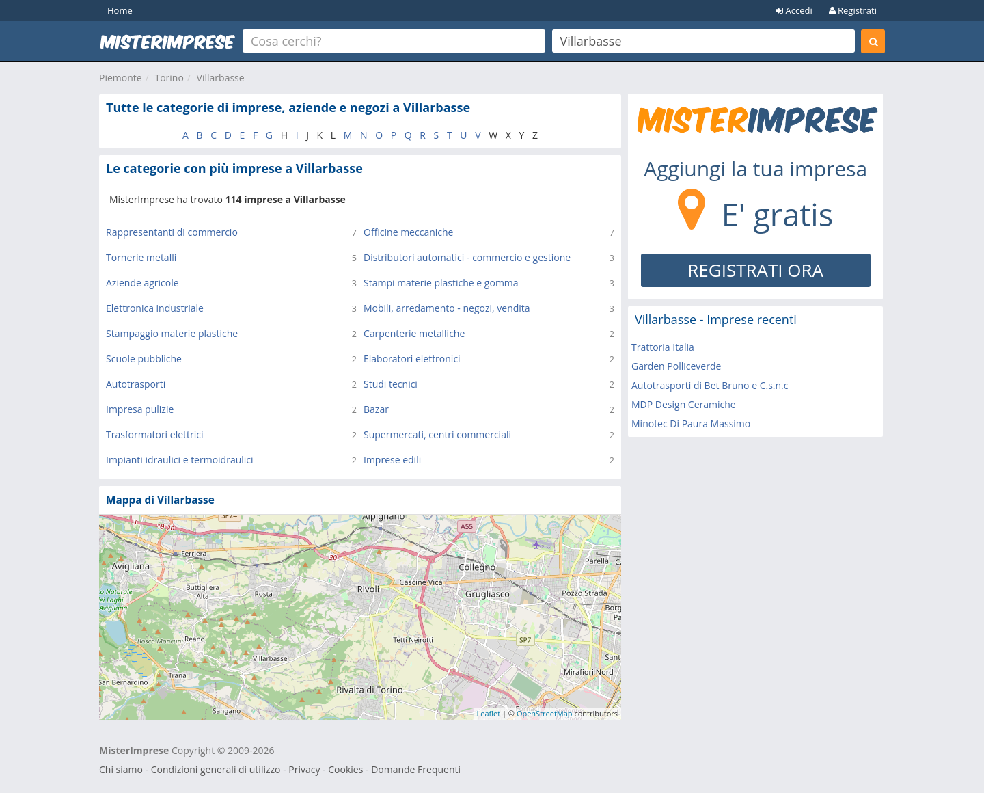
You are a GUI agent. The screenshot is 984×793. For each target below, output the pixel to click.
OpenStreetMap (545, 713)
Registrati (853, 10)
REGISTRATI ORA (755, 270)
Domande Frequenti (416, 769)
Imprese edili (392, 459)
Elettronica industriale (155, 307)
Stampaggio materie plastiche (172, 333)
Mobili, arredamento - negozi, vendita (447, 307)
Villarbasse (221, 77)
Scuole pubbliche (144, 358)
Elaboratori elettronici (412, 358)
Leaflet (489, 713)
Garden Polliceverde (676, 366)
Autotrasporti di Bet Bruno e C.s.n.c (709, 385)
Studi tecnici (391, 383)
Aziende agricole (142, 282)
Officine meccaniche (408, 232)
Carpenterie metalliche (414, 333)
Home (120, 10)
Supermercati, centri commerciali (437, 434)
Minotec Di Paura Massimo (690, 423)
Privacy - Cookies (325, 769)
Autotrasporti (135, 383)
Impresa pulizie (140, 409)
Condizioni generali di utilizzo (216, 769)
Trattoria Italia (662, 346)
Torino (168, 77)
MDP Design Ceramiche (683, 404)
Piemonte (120, 77)
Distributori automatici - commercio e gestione (467, 257)
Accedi (794, 10)
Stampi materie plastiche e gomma (441, 282)
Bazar (376, 409)
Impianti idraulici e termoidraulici (180, 459)
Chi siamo (121, 769)
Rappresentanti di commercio (172, 232)
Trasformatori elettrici (155, 434)
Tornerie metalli (141, 257)
